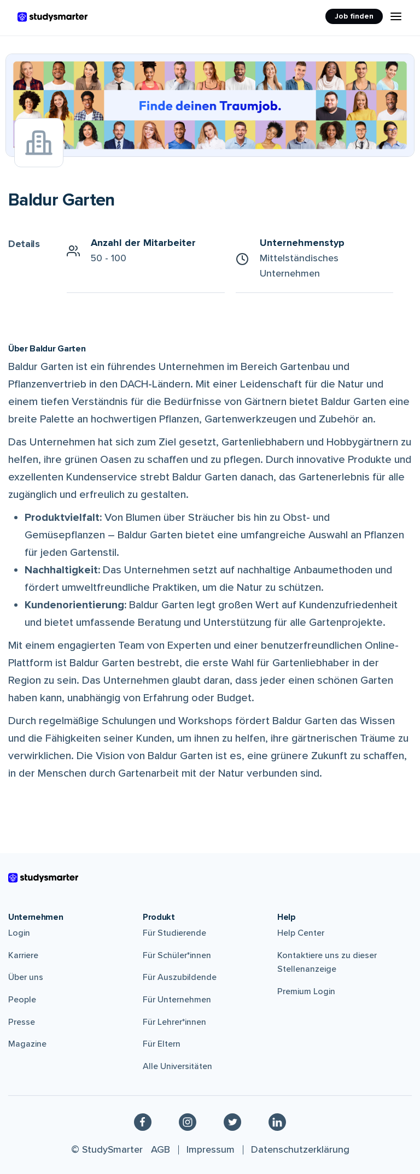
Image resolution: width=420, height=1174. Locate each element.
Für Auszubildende (180, 977)
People (22, 999)
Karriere (23, 955)
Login (19, 933)
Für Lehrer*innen (174, 1022)
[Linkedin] (277, 1121)
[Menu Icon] (395, 16)
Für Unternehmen (177, 999)
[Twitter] (232, 1121)
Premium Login (306, 991)
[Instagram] (187, 1121)
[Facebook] (142, 1121)
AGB (160, 1149)
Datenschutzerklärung (300, 1149)
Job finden (354, 16)
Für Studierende (174, 933)
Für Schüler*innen (177, 955)
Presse (21, 1022)
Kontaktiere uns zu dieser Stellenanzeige (327, 962)
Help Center (300, 933)
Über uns (25, 977)
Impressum (210, 1149)
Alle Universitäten (177, 1066)
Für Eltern (161, 1043)
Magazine (27, 1043)
